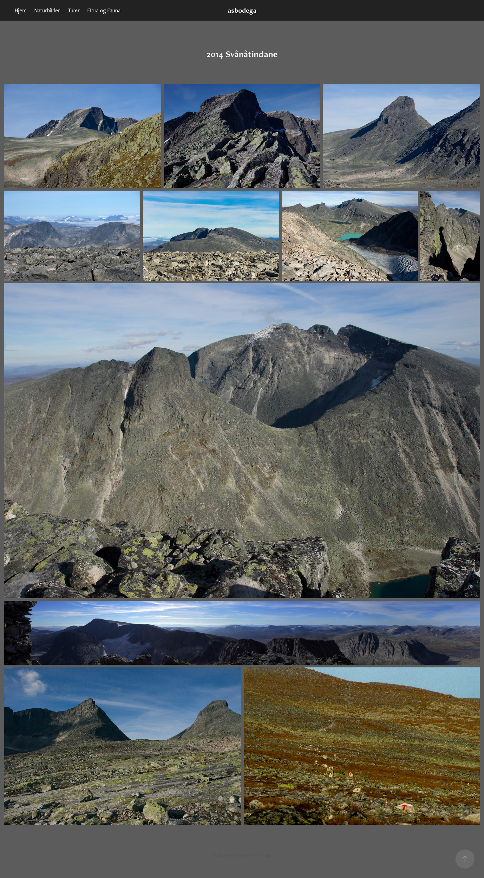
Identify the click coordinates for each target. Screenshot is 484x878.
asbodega (242, 10)
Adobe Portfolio (255, 855)
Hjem (21, 10)
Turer (74, 10)
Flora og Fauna (104, 10)
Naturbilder (47, 10)
